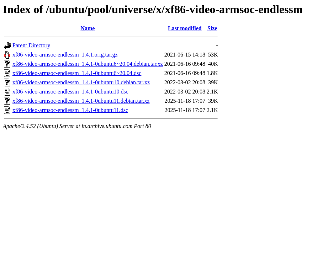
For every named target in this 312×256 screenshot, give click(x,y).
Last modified (185, 28)
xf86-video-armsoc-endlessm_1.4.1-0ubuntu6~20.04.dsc (76, 73)
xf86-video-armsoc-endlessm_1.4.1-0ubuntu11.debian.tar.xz (81, 101)
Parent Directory (31, 45)
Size (212, 28)
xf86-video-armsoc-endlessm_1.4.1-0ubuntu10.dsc (70, 92)
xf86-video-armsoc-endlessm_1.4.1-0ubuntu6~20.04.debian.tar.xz (87, 64)
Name (87, 28)
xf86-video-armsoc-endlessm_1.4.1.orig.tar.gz (64, 55)
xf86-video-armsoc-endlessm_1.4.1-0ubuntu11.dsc (70, 110)
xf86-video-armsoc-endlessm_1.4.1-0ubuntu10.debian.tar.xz (81, 82)
